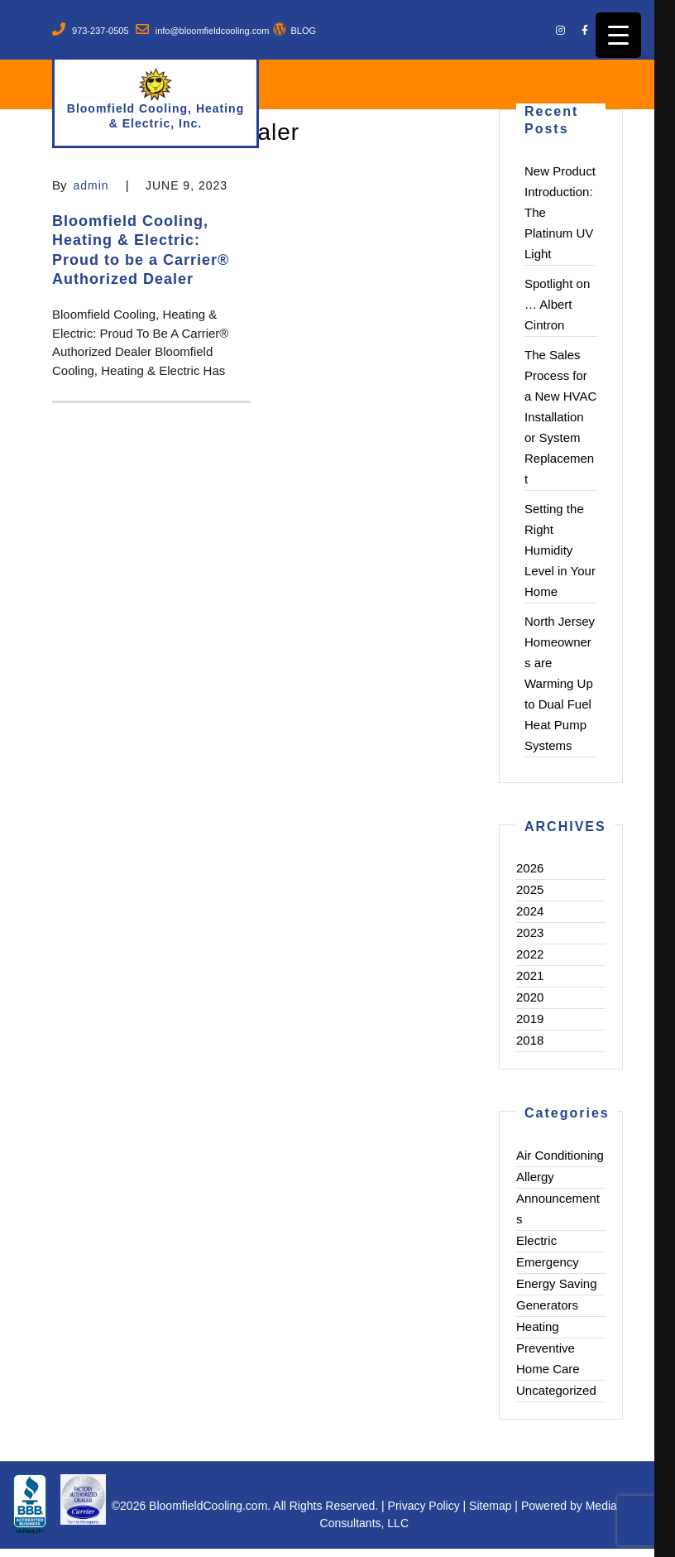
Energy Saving (556, 1283)
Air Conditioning (560, 1155)
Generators (547, 1305)
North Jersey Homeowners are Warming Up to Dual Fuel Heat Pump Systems (559, 683)
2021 (529, 975)
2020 (529, 997)
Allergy (535, 1177)
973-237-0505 (100, 31)
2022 (529, 954)
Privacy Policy (424, 1505)
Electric (536, 1240)
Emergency (547, 1262)
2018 (529, 1040)
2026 (529, 868)
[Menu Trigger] (618, 35)
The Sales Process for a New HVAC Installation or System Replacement (560, 417)
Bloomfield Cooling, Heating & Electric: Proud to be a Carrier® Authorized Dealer (140, 250)
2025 (529, 889)
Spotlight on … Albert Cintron (557, 304)
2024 (529, 911)
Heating (537, 1326)
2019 (529, 1019)
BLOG (303, 31)
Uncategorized (556, 1390)
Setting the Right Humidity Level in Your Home (560, 550)
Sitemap (490, 1505)
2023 (529, 932)
